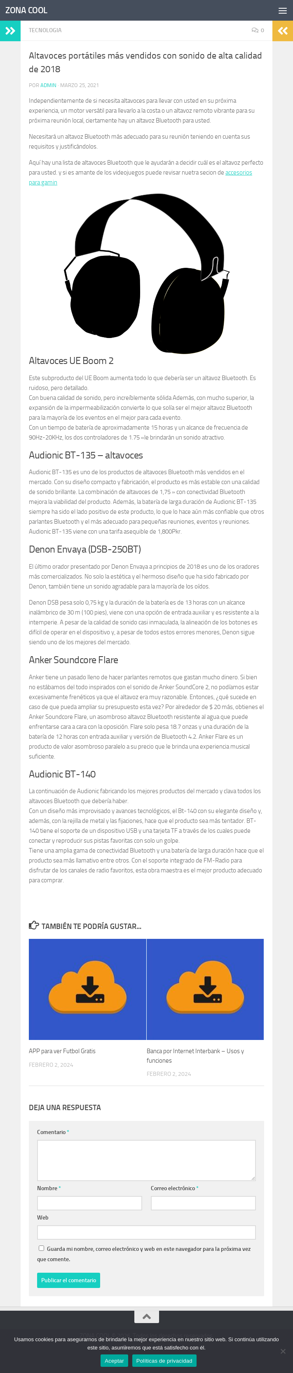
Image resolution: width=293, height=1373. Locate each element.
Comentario (53, 1132)
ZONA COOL (26, 10)
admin (48, 85)
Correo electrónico (175, 1188)
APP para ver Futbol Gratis (62, 1051)
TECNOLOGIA (45, 30)
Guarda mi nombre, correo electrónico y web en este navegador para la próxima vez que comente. (144, 1254)
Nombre (49, 1188)
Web (43, 1217)
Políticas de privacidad (164, 1361)
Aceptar (114, 1361)
